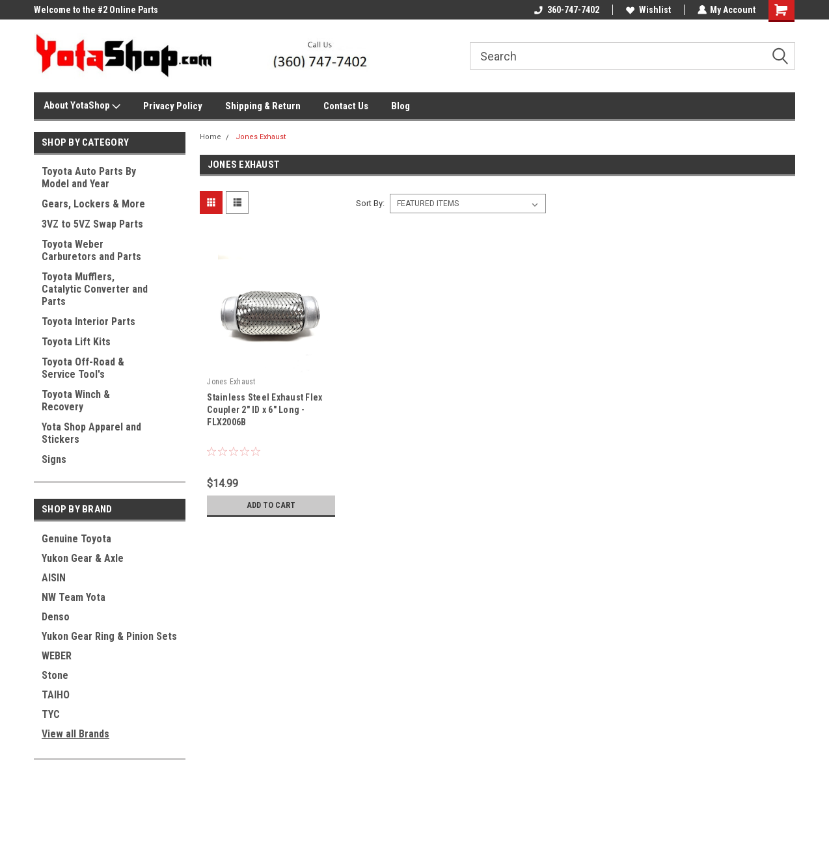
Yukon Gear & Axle (83, 558)
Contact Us (345, 106)
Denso (56, 617)
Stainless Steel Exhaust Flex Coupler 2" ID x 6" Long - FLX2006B (264, 409)
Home (210, 137)
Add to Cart (271, 505)
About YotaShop (82, 105)
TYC (51, 714)
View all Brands (75, 734)
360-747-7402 (566, 10)
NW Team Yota (73, 597)
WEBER (57, 656)
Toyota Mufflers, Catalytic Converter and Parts (95, 289)
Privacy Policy (172, 106)
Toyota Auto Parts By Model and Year (89, 177)
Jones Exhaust (261, 137)
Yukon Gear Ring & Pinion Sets (109, 636)
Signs (54, 459)
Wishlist (647, 10)
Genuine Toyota (76, 539)
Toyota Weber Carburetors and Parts (91, 250)
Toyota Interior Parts (88, 321)
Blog (400, 106)
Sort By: (370, 203)
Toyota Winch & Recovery (76, 400)
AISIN (54, 578)
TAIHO (56, 695)
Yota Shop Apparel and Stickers (91, 433)
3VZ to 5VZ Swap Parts (92, 224)
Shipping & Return (263, 106)
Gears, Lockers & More (93, 204)
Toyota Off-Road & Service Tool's (83, 368)
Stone (55, 675)
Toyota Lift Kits (76, 342)
